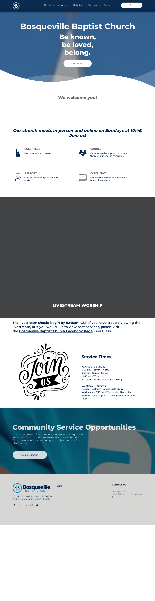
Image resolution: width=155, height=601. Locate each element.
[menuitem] (49, 5)
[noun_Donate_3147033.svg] (18, 182)
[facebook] (14, 505)
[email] (20, 505)
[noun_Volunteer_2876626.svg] (18, 157)
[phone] (25, 505)
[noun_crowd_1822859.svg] (83, 157)
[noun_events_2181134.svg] (83, 182)
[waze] (37, 505)
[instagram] (31, 505)
